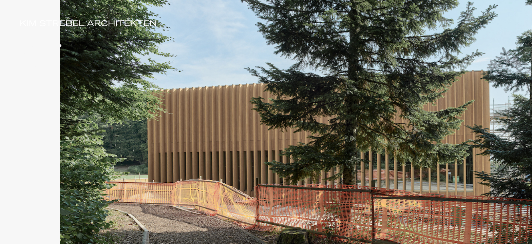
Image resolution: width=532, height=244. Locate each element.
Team (26, 52)
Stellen (28, 65)
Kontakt (29, 58)
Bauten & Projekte (41, 45)
